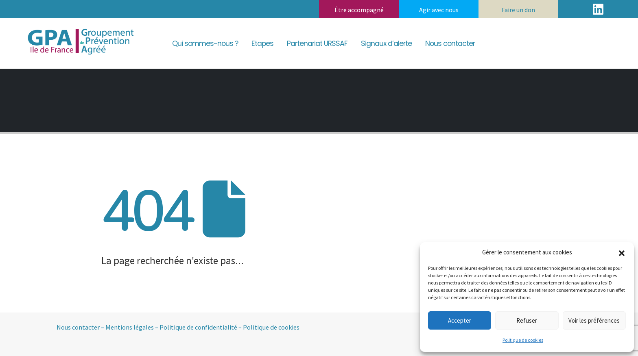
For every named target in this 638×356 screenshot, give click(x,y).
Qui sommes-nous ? (205, 43)
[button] (622, 252)
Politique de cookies (523, 340)
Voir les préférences (594, 320)
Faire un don (518, 10)
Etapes (262, 43)
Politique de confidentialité (198, 327)
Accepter (459, 320)
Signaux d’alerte (386, 43)
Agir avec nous (439, 10)
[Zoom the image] (80, 28)
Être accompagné (359, 10)
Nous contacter (450, 43)
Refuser (526, 320)
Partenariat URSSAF (317, 43)
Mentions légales (129, 327)
